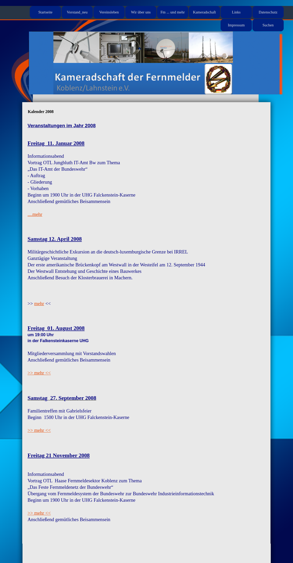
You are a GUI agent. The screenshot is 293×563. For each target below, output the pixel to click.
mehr (39, 303)
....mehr (35, 214)
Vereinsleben (109, 12)
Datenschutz (268, 12)
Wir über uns (141, 12)
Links (236, 12)
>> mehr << (39, 373)
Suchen (268, 25)
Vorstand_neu (77, 12)
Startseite (45, 12)
